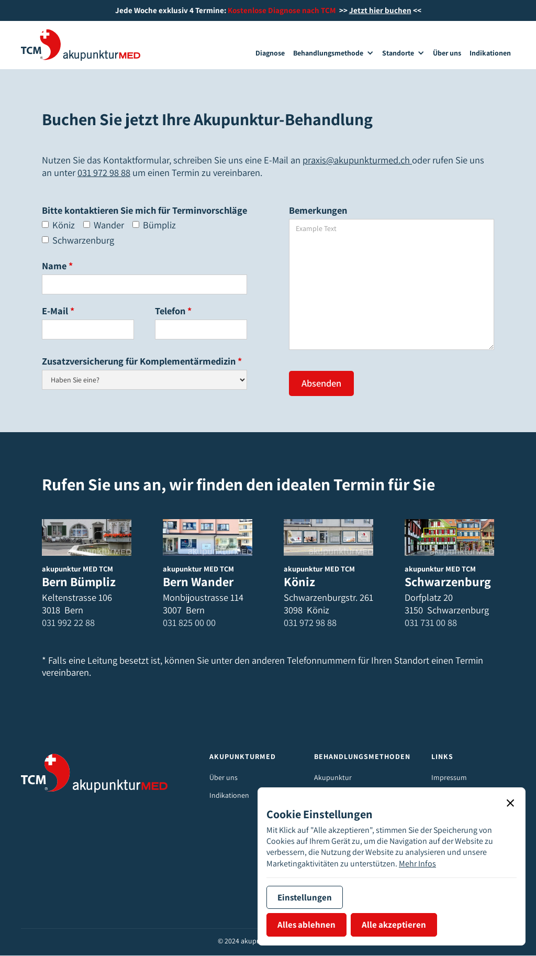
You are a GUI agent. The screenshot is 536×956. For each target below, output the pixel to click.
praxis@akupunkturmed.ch (357, 159)
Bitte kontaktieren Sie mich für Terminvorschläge (144, 210)
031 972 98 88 (103, 172)
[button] (333, 53)
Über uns (223, 777)
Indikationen (229, 795)
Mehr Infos (417, 863)
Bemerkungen (318, 210)
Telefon (173, 311)
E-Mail (58, 311)
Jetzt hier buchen (380, 10)
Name (57, 266)
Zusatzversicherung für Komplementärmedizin (142, 361)
